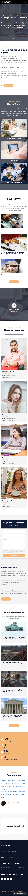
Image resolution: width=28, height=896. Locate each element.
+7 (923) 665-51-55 (8, 504)
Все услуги (14, 281)
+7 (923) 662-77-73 (8, 375)
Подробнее (8, 85)
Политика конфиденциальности (8, 889)
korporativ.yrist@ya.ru (8, 420)
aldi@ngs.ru (6, 377)
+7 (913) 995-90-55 (8, 461)
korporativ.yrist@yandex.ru (7, 857)
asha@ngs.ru (6, 506)
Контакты (18, 889)
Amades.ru (21, 891)
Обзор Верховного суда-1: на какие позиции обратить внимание (12, 716)
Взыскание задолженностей (9, 230)
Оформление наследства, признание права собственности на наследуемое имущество (12, 254)
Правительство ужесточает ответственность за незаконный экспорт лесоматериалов (12, 664)
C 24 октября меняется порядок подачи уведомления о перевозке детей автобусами (12, 690)
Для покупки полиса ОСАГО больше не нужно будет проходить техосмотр (14, 638)
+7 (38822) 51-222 (6, 855)
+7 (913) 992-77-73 (8, 418)
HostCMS (9, 891)
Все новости (14, 725)
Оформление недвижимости (9, 275)
